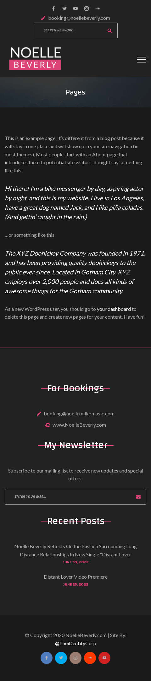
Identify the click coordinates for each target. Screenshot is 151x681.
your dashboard (114, 309)
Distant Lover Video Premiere (76, 577)
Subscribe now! (138, 497)
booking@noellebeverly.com (79, 18)
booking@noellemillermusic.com (79, 413)
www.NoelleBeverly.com (79, 425)
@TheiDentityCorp (75, 643)
